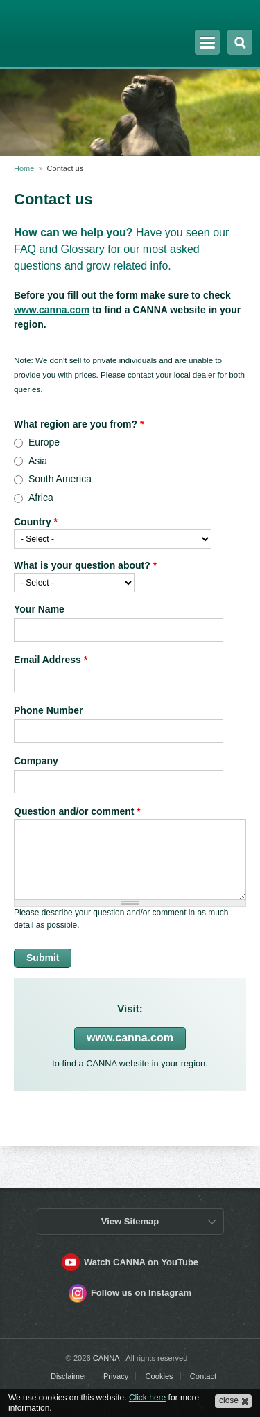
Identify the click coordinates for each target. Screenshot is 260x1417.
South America (60, 478)
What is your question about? (85, 565)
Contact (203, 1376)
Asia (37, 460)
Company (36, 760)
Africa (40, 497)
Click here (147, 1397)
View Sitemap (130, 1221)
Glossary (83, 249)
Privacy (115, 1376)
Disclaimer (69, 1376)
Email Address (50, 659)
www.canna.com (51, 309)
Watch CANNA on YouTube (141, 1262)
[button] (233, 1401)
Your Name (39, 609)
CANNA (50, 30)
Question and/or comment (77, 811)
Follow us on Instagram (141, 1292)
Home (24, 168)
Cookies (159, 1376)
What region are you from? (79, 424)
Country (36, 521)
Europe (44, 442)
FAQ (25, 249)
